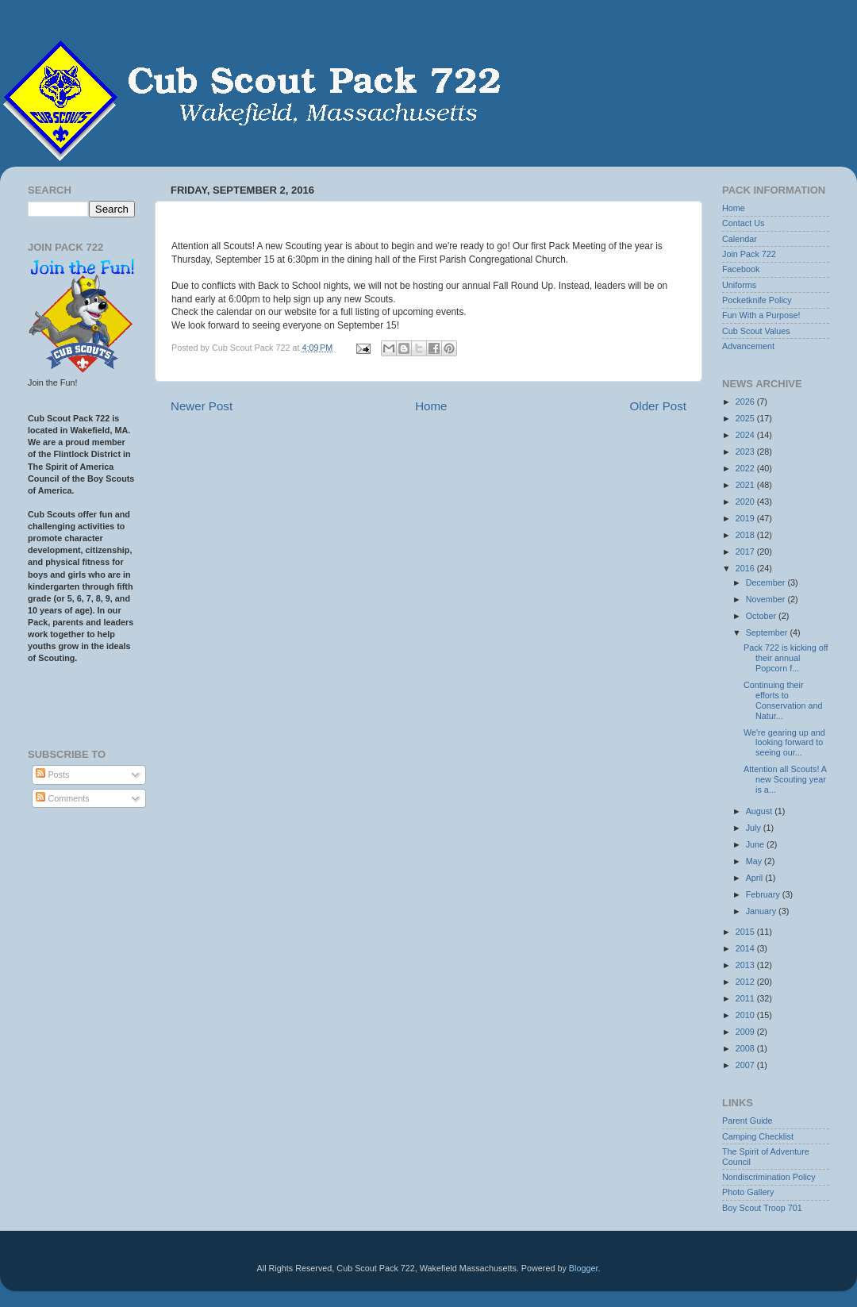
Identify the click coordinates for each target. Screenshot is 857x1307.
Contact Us (743, 223)
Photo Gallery (748, 1192)
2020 (746, 501)
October (762, 616)
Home (431, 406)
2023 (746, 451)
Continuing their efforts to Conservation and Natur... (783, 700)
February (764, 894)
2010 (746, 1015)
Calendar (739, 239)
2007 (746, 1065)
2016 (746, 568)
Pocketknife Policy (757, 300)
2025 (746, 418)
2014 (746, 948)
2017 (746, 551)
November (767, 599)
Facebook (740, 269)
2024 (746, 435)
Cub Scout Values (756, 331)
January (762, 911)
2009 (746, 1031)
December (767, 582)
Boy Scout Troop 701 (762, 1208)
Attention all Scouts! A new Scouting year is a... (785, 779)
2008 (746, 1048)
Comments (62, 798)
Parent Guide (747, 1120)
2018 (746, 535)
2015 (746, 931)
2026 (746, 401)
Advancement (748, 346)
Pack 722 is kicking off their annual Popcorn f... (786, 658)
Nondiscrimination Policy (769, 1177)
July (754, 827)
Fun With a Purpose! (761, 315)
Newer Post (202, 406)
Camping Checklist (758, 1136)
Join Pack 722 (749, 254)
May (755, 861)
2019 (746, 518)
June (756, 844)
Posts (52, 774)
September (768, 632)
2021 (746, 485)
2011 (746, 998)
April (756, 877)
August (760, 811)
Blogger (583, 1268)
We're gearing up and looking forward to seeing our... (784, 743)
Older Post (658, 406)
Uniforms (739, 285)
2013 (746, 965)
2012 (746, 981)
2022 (746, 468)
